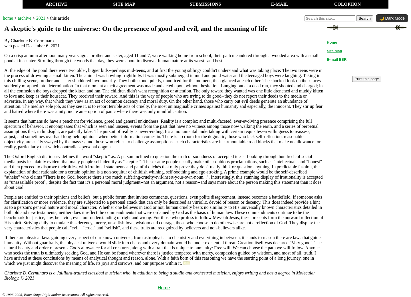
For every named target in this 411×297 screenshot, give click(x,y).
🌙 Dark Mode (392, 18)
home (8, 18)
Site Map (334, 51)
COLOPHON (347, 4)
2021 (40, 18)
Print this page (366, 79)
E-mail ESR (336, 59)
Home (164, 287)
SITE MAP (124, 4)
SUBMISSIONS (205, 4)
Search (364, 18)
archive (24, 18)
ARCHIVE (56, 4)
